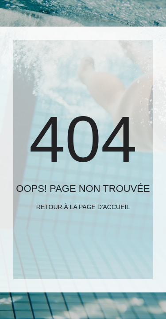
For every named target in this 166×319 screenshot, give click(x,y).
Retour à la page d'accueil (83, 206)
